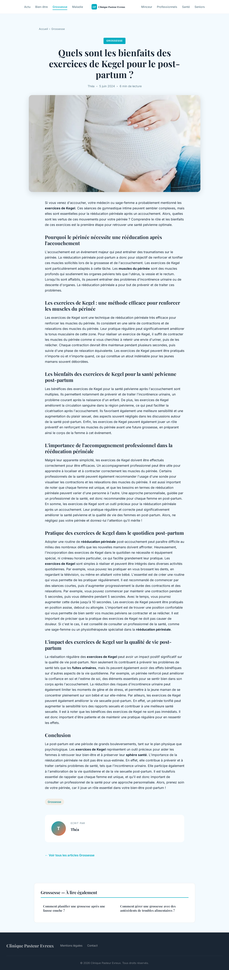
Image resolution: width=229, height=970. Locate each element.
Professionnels (167, 6)
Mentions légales (71, 945)
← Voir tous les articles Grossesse (69, 855)
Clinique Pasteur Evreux (30, 945)
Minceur (146, 6)
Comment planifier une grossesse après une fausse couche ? (74, 908)
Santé (186, 6)
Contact (92, 945)
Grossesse (60, 6)
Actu (27, 6)
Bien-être (41, 6)
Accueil (43, 28)
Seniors (200, 6)
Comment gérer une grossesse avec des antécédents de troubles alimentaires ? (148, 908)
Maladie (77, 6)
